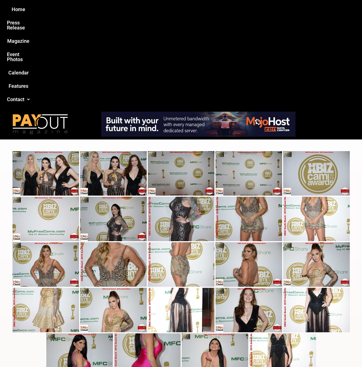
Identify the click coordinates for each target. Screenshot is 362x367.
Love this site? (96, 325)
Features (245, 9)
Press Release (114, 9)
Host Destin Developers (301, 351)
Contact (274, 9)
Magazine (149, 9)
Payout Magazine (116, 351)
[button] (274, 9)
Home (83, 9)
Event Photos (183, 9)
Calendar (217, 9)
